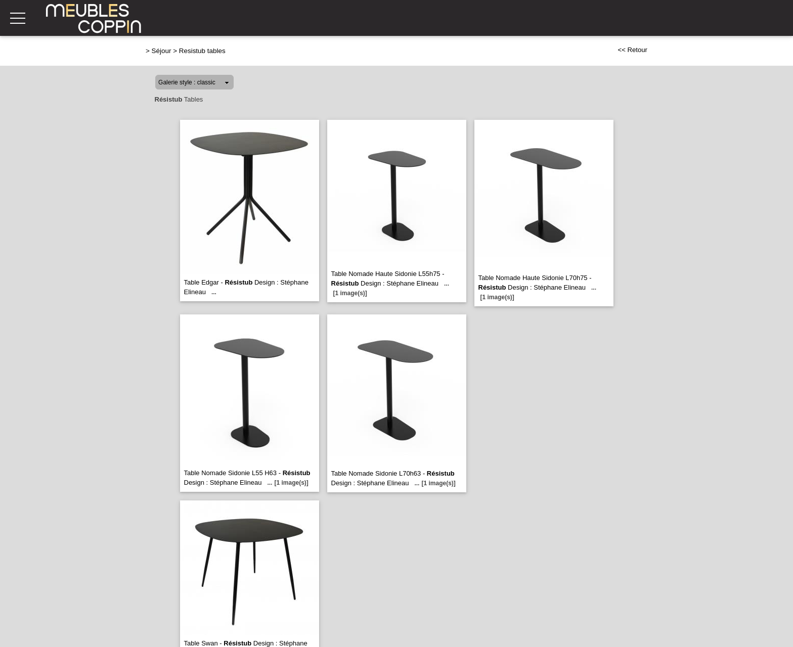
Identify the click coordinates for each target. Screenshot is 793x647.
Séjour (161, 51)
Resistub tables (202, 51)
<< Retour (632, 50)
